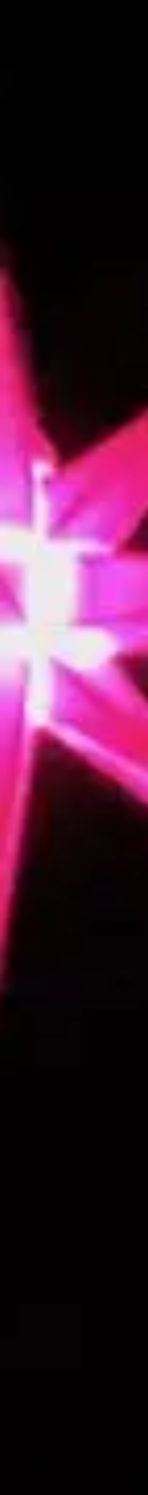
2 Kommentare (40, 1474)
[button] (119, 16)
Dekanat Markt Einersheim (65, 1462)
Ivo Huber (27, 15)
